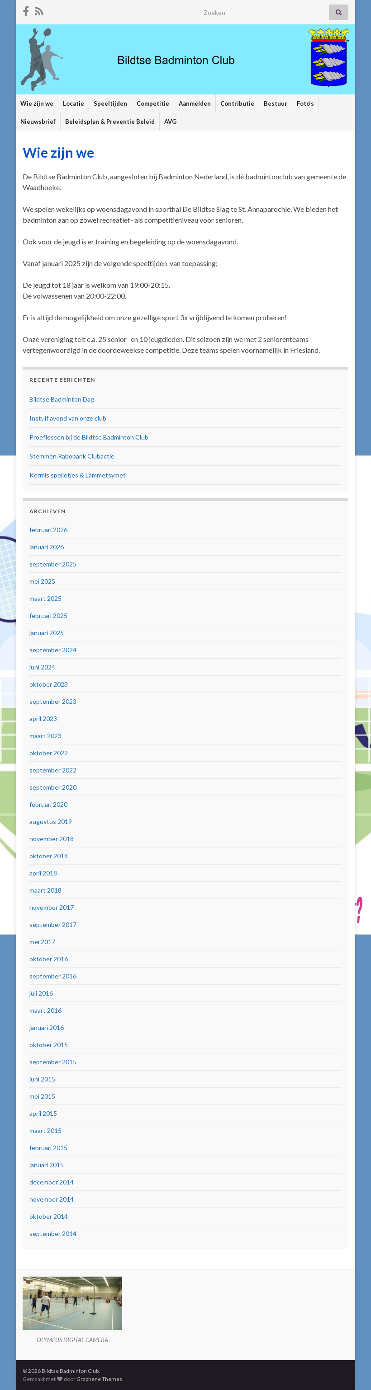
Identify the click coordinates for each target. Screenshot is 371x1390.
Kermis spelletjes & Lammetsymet (77, 475)
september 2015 (52, 1062)
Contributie (237, 103)
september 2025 (52, 564)
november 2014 (51, 1199)
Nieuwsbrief (38, 121)
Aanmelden (195, 103)
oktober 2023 (48, 684)
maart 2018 (45, 890)
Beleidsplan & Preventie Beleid (110, 121)
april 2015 (43, 1113)
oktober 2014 (48, 1216)
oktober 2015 (48, 1044)
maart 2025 (45, 598)
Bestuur (275, 103)
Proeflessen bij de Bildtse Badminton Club (88, 437)
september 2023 (52, 701)
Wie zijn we (36, 103)
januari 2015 (46, 1165)
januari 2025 (46, 632)
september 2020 (52, 787)
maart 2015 (45, 1130)
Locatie (73, 103)
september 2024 (52, 650)
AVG (170, 121)
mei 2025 (42, 581)
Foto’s (305, 103)
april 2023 (43, 718)
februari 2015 (48, 1147)
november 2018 (51, 838)
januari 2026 (46, 547)
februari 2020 (48, 804)
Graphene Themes (99, 1379)
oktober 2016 (48, 959)
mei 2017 (42, 941)
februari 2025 (48, 615)
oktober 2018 (48, 856)
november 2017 (51, 907)
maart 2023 (45, 735)
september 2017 (52, 924)
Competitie (153, 103)
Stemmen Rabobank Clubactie (71, 456)
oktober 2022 (48, 753)
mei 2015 (42, 1096)
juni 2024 (42, 667)
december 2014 (51, 1182)
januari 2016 (46, 1027)
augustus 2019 (50, 821)
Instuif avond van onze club (67, 418)
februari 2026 (48, 530)
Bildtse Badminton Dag (61, 399)
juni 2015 (42, 1079)
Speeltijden (110, 103)
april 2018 (43, 873)
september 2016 (52, 976)
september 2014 (52, 1233)
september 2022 (52, 770)
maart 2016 (45, 1010)
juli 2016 (41, 993)
